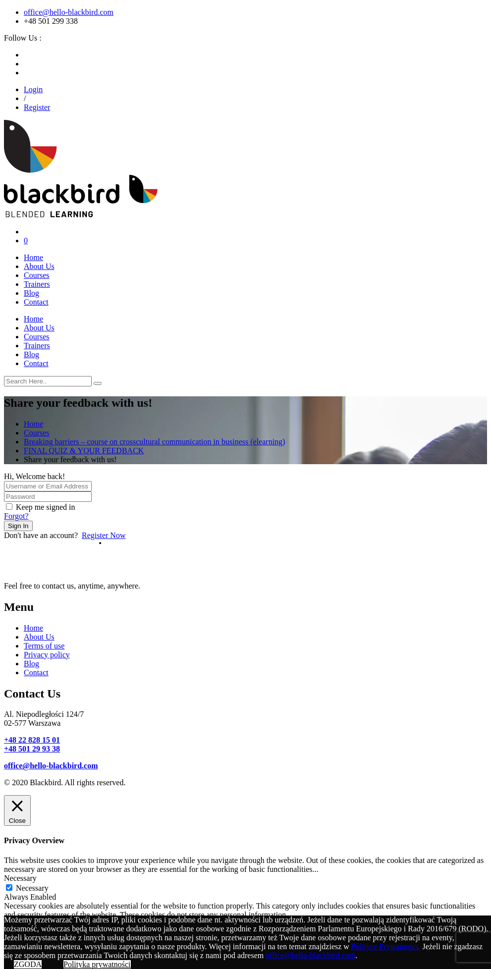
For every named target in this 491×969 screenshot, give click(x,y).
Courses (37, 275)
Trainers (37, 284)
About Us (39, 266)
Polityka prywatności (97, 964)
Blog (31, 293)
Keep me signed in (45, 507)
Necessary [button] (20, 878)
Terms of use (44, 646)
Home (33, 257)
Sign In (18, 526)
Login (33, 89)
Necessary (32, 888)
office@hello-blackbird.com (68, 12)
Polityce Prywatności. (386, 946)
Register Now (103, 535)
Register (37, 107)
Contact (36, 302)
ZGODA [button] (28, 964)
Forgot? (16, 516)
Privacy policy (47, 654)
